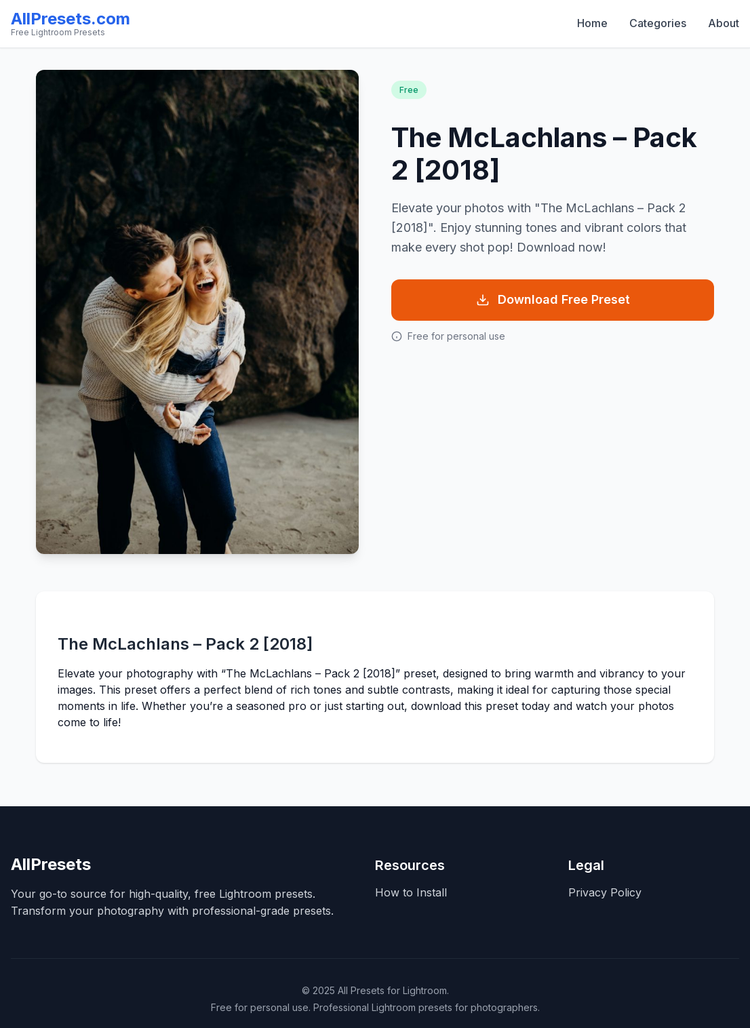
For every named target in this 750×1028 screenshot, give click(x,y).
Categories (657, 23)
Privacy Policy (605, 892)
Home (592, 23)
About (723, 23)
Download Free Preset (553, 299)
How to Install (411, 892)
